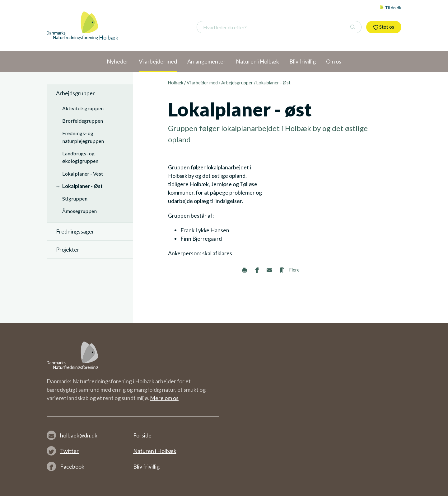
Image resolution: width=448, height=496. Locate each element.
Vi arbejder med (202, 82)
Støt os (383, 27)
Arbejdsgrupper (237, 82)
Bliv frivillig (146, 466)
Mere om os (164, 397)
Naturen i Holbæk (154, 450)
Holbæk (175, 82)
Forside (142, 435)
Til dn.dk (390, 7)
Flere (294, 269)
